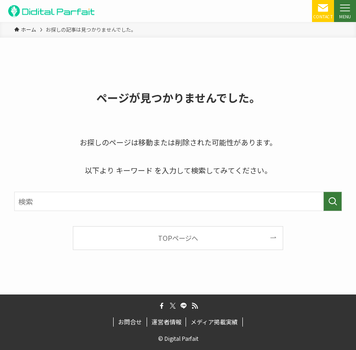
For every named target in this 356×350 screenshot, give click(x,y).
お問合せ (130, 321)
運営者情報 (166, 321)
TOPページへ (178, 238)
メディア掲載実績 (214, 321)
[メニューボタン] (345, 11)
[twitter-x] (173, 306)
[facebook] (162, 306)
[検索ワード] (178, 201)
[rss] (195, 306)
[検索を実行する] (332, 201)
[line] (184, 306)
